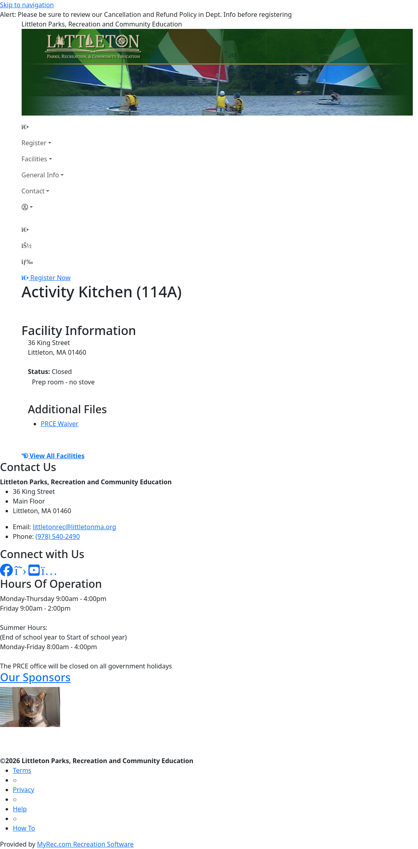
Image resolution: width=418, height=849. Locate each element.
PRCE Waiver (60, 423)
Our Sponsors (35, 677)
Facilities (34, 158)
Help (20, 808)
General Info (40, 175)
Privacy (23, 789)
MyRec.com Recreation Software (85, 844)
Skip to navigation (27, 4)
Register (34, 142)
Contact (33, 191)
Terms (22, 770)
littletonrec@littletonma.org (74, 526)
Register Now (50, 277)
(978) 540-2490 (58, 536)
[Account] (43, 207)
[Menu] (27, 262)
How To (24, 828)
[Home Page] (43, 127)
